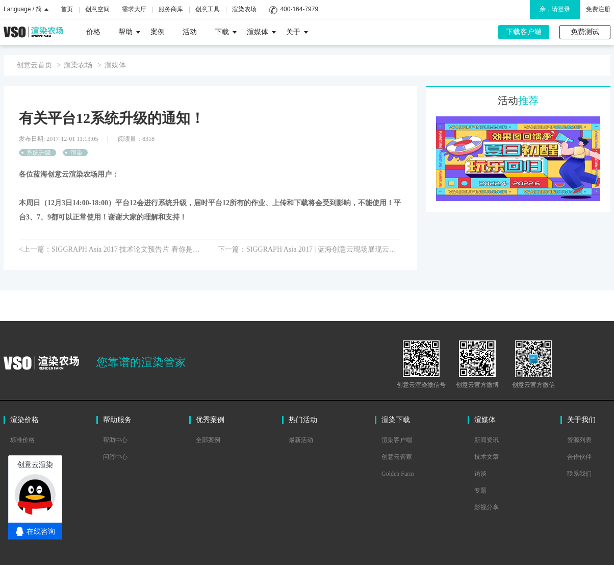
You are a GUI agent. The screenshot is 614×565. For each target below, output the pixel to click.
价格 (93, 32)
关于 (297, 32)
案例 (157, 32)
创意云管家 (396, 456)
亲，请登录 (555, 9)
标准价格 (22, 440)
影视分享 (486, 507)
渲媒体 (261, 32)
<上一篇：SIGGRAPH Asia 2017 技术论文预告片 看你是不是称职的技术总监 (110, 249)
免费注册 (598, 9)
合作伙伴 (579, 456)
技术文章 (486, 456)
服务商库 (171, 9)
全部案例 (208, 440)
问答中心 (115, 456)
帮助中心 (115, 440)
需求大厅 (134, 9)
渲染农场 (244, 9)
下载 (226, 32)
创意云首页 (34, 65)
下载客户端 (524, 32)
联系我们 (579, 473)
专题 (480, 490)
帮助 (129, 32)
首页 (67, 9)
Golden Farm (397, 473)
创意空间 (97, 9)
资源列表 (579, 440)
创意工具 (207, 9)
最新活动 (301, 440)
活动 (190, 32)
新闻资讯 (486, 440)
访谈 (480, 473)
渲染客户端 (396, 440)
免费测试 (585, 32)
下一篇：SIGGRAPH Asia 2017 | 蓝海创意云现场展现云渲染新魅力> (309, 249)
